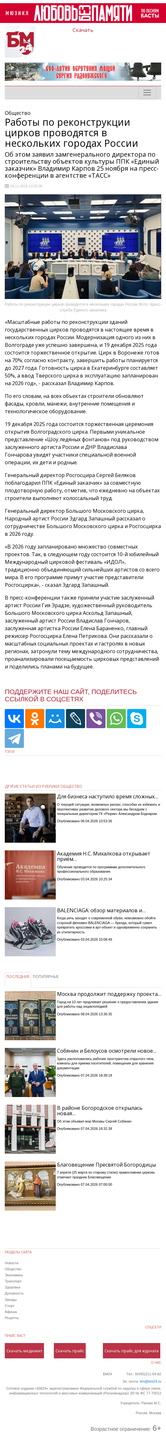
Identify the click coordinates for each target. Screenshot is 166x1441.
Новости (11, 1263)
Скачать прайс (69, 1351)
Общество (13, 1269)
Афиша (11, 1312)
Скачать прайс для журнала (132, 1351)
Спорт (10, 1306)
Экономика (14, 1275)
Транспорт (13, 1281)
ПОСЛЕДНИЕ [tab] (18, 976)
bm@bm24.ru (150, 1381)
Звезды (11, 1300)
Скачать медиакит (24, 1351)
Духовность (14, 1293)
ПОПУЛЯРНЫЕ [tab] (46, 976)
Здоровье (12, 1287)
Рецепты (12, 1318)
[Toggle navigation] (147, 92)
